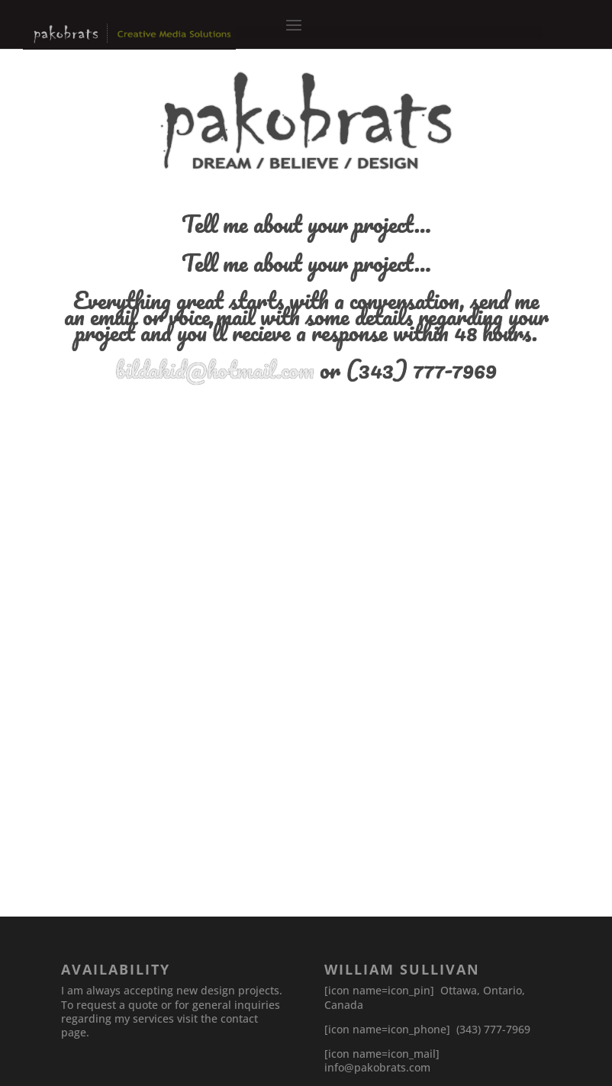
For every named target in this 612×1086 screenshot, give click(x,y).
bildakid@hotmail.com (214, 369)
